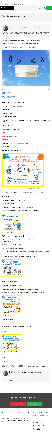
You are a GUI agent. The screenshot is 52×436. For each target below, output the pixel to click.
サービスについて (27, 6)
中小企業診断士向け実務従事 (44, 415)
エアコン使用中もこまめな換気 (9, 96)
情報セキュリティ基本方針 (42, 425)
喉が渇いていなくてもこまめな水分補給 (10, 95)
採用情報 (33, 425)
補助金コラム (7, 4)
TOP (33, 412)
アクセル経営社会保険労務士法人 (37, 418)
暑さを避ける (5, 93)
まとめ (4, 99)
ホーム (2, 4)
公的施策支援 (20, 6)
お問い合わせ (49, 7)
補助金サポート (34, 415)
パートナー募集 (32, 6)
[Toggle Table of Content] (48, 89)
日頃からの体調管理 (7, 97)
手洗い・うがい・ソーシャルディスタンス (11, 91)
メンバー (42, 422)
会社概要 (48, 422)
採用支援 (46, 412)
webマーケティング (39, 412)
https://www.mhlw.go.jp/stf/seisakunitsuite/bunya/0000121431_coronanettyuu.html (19, 47)
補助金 (16, 6)
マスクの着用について (7, 92)
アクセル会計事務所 (35, 422)
